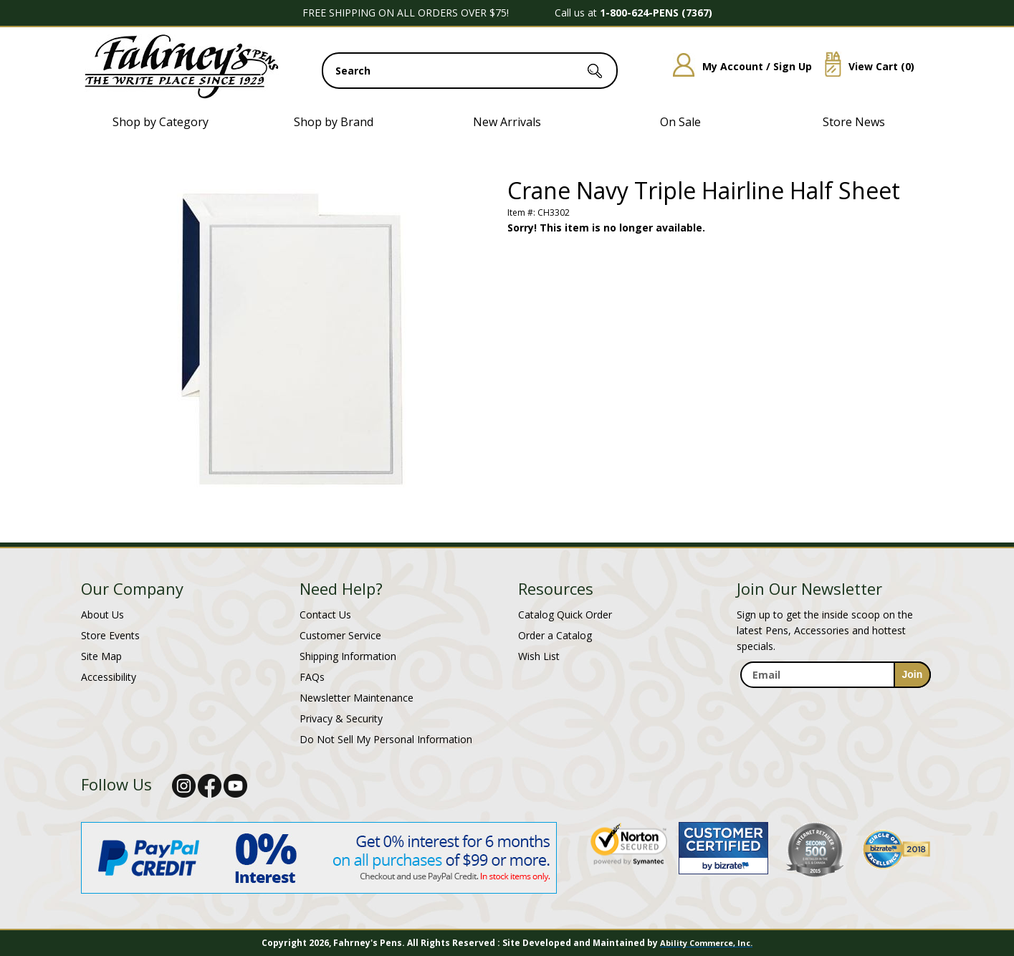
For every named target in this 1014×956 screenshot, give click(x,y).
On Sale (680, 122)
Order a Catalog (555, 635)
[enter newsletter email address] (835, 674)
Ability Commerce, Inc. (706, 942)
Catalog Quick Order (565, 614)
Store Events (110, 635)
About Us (102, 614)
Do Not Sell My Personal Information (386, 739)
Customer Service (340, 635)
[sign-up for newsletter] (913, 674)
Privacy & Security (341, 718)
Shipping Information (348, 656)
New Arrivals (507, 122)
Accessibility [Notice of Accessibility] (108, 677)
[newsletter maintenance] (835, 703)
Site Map (101, 656)
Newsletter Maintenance (356, 697)
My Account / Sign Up (737, 66)
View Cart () (864, 66)
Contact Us (325, 614)
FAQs (312, 677)
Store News (854, 122)
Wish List (539, 656)
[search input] (470, 70)
